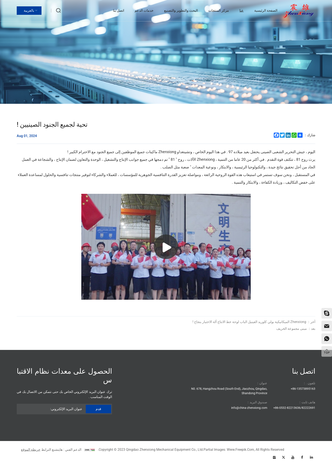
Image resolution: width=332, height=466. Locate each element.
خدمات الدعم (144, 10)
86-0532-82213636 (287, 407)
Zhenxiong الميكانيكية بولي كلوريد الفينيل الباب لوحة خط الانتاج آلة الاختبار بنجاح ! (253, 327)
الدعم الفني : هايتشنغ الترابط (61, 450)
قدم (98, 409)
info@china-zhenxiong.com (249, 407)
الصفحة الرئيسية (265, 10)
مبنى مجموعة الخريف (295, 334)
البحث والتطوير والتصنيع (181, 10)
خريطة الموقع (30, 450)
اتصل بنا (118, 10)
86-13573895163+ (303, 388)
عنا (241, 10)
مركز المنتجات (218, 10)
